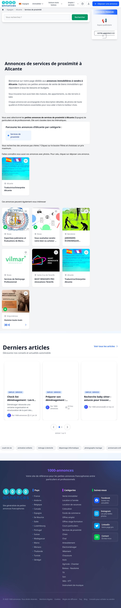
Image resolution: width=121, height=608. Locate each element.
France (36, 496)
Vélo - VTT (66, 581)
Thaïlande (38, 551)
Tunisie (36, 555)
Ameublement (68, 542)
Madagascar (39, 538)
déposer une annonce (79, 154)
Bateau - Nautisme (70, 568)
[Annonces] (3, 10)
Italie (35, 521)
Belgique (37, 504)
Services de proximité (71, 530)
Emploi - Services (15, 392)
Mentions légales (46, 599)
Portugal (37, 530)
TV (63, 572)
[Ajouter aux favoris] (26, 161)
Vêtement (66, 551)
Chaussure (67, 555)
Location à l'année (70, 500)
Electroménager (69, 547)
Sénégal (37, 559)
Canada (37, 509)
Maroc (36, 542)
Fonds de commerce (71, 513)
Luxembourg (39, 525)
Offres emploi (68, 517)
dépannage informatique (69, 448)
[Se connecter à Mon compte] (82, 3)
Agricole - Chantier (70, 564)
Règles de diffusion (70, 599)
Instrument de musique (72, 585)
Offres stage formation (72, 521)
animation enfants (25, 448)
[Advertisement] (46, 41)
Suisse (36, 534)
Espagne (24, 4)
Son (64, 576)
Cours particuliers (70, 525)
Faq (80, 599)
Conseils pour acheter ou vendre (101, 599)
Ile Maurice (38, 517)
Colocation (67, 509)
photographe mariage (94, 448)
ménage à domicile (46, 448)
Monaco (37, 547)
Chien (64, 534)
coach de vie (7, 448)
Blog (85, 599)
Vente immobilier (70, 496)
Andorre (37, 500)
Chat (64, 538)
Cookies (57, 599)
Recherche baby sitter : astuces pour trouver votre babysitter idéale (97, 400)
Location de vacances (71, 504)
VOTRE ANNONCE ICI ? (106, 34)
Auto (64, 559)
